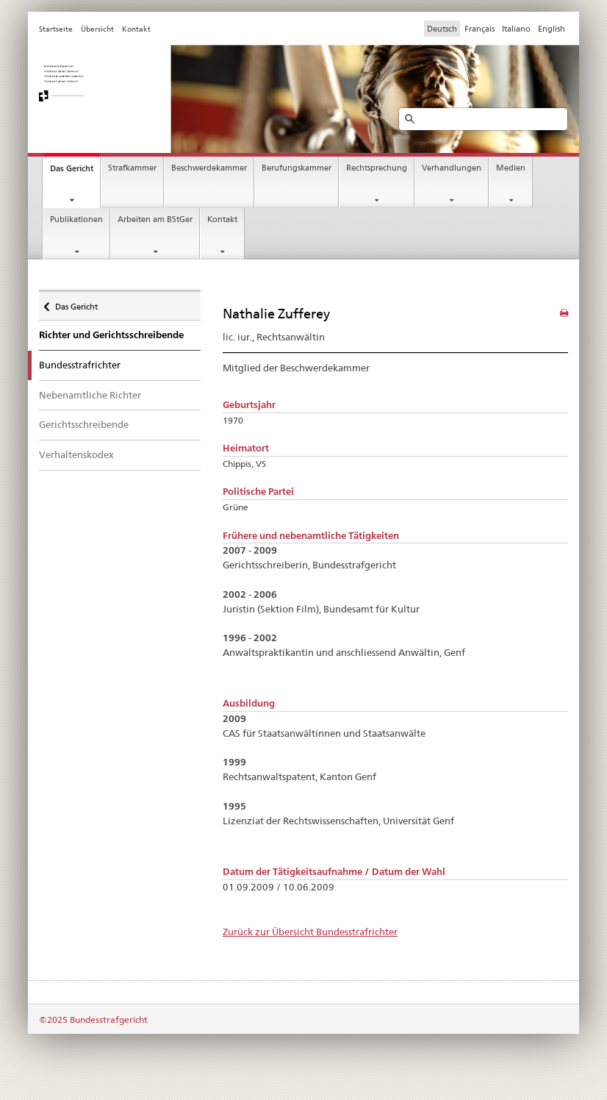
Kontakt (222, 219)
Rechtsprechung (376, 168)
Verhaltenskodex (76, 454)
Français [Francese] (479, 29)
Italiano (516, 29)
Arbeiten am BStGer (155, 219)
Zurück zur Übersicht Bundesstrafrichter (310, 932)
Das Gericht (71, 168)
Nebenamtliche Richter (90, 395)
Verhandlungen (451, 168)
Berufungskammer (296, 168)
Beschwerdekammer (209, 168)
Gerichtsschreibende (84, 424)
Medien (510, 168)
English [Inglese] (551, 29)
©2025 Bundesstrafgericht (93, 1019)
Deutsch (442, 29)
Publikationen (76, 219)
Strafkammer (132, 168)
